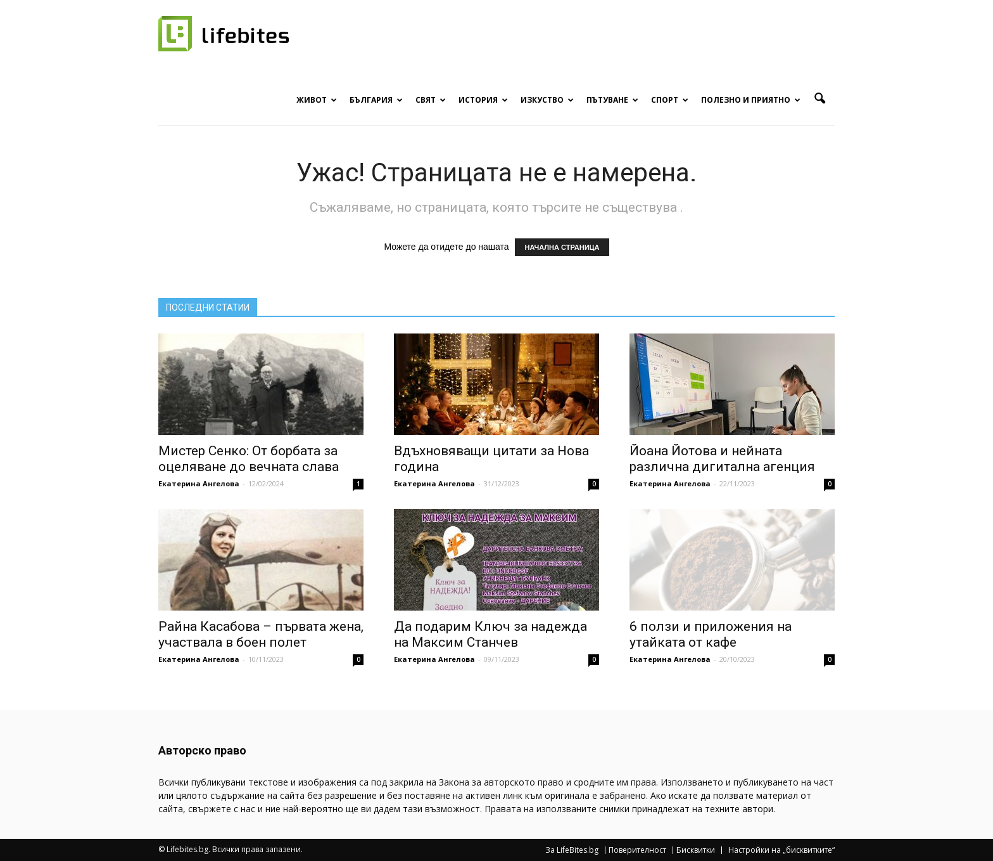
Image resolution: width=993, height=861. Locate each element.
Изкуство (547, 99)
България (376, 99)
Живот (316, 99)
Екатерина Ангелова (198, 483)
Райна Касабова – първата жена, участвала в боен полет (261, 634)
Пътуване (612, 99)
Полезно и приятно (750, 99)
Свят (430, 99)
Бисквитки (695, 850)
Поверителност (637, 850)
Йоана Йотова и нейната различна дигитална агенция (722, 458)
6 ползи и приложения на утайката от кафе (710, 634)
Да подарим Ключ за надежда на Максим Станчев (490, 634)
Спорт (669, 99)
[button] (819, 99)
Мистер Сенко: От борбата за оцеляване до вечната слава (248, 458)
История (483, 99)
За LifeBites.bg (571, 850)
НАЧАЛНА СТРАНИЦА (561, 247)
